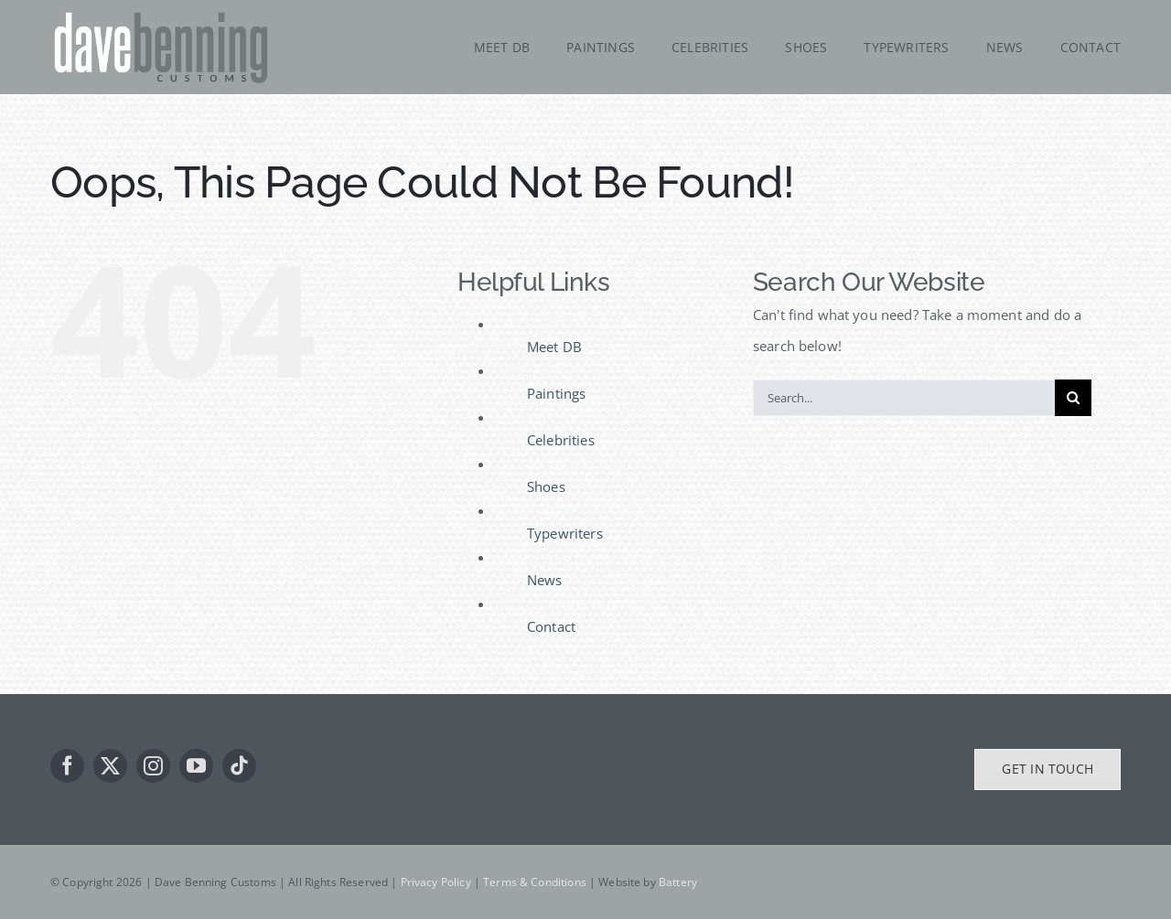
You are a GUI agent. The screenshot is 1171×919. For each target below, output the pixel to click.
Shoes (546, 486)
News (545, 580)
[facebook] (67, 766)
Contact (551, 626)
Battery (678, 882)
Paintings (556, 393)
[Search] (1073, 397)
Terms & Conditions (534, 882)
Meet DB (554, 346)
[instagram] (153, 766)
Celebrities (561, 440)
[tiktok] (239, 766)
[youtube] (196, 766)
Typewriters (565, 533)
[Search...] (904, 397)
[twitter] (110, 766)
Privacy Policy (436, 882)
